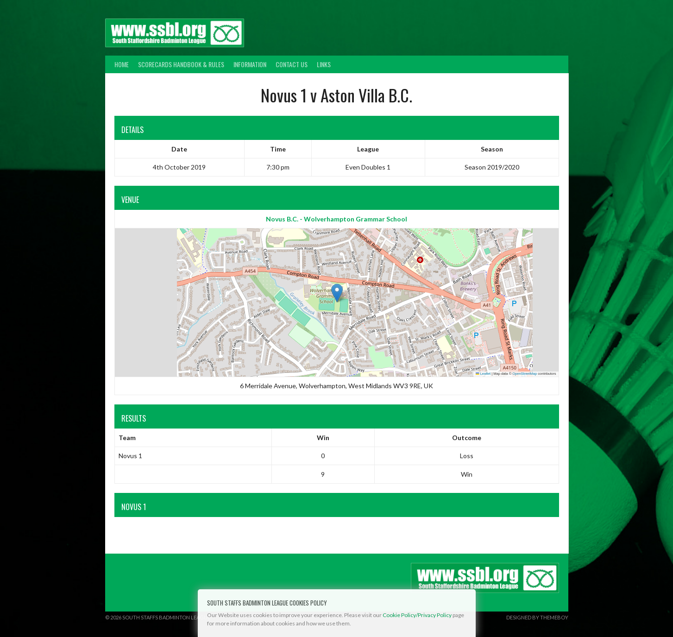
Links (324, 64)
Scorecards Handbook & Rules (181, 64)
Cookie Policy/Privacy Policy (417, 615)
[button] (337, 293)
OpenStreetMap (524, 374)
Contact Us (292, 64)
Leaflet (483, 374)
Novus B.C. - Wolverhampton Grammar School (336, 219)
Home (121, 64)
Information (249, 64)
